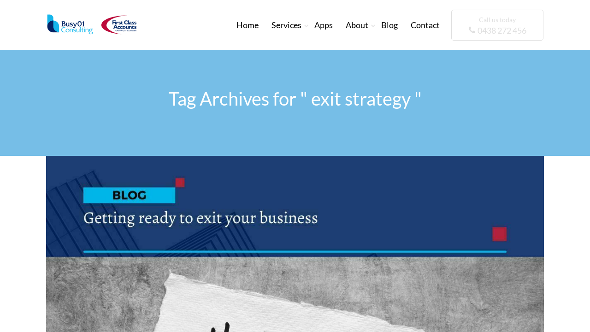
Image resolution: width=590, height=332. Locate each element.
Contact (425, 25)
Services (286, 25)
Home (247, 25)
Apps (323, 25)
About (357, 25)
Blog (389, 25)
